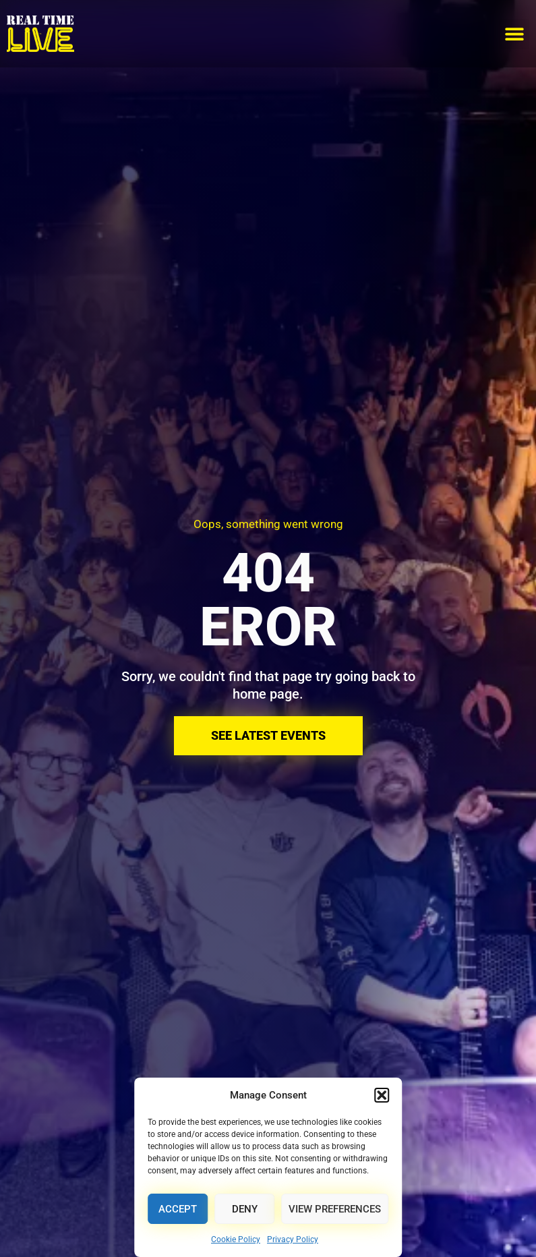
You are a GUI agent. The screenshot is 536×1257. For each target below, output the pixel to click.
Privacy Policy (292, 1239)
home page (266, 694)
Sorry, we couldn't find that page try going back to (268, 676)
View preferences (335, 1209)
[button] (381, 1095)
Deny (245, 1209)
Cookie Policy (235, 1239)
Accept (177, 1209)
